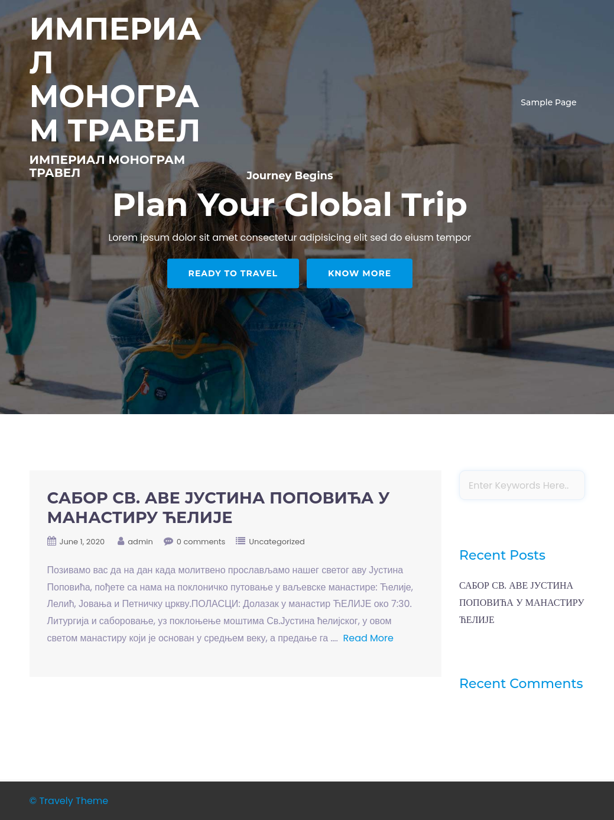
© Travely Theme (69, 801)
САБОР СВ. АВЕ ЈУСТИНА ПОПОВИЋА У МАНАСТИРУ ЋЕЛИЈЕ (218, 507)
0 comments (201, 541)
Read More (368, 638)
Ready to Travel (233, 273)
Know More (359, 273)
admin (140, 541)
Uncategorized (276, 541)
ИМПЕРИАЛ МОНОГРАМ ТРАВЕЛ (116, 79)
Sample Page (548, 102)
